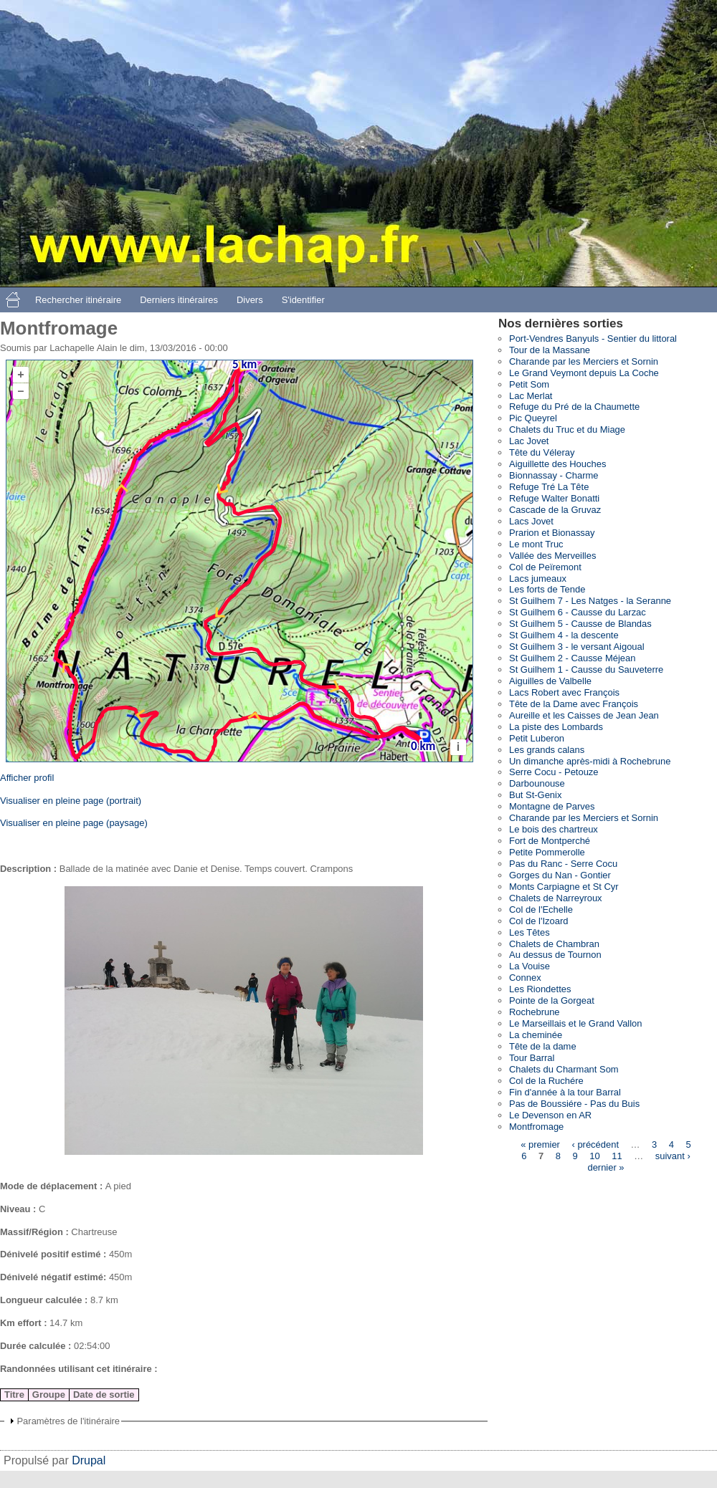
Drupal (88, 1460)
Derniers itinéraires (179, 299)
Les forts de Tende (547, 589)
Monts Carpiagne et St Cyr (564, 886)
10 (594, 1156)
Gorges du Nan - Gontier (560, 875)
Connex (525, 977)
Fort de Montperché (549, 840)
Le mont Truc (536, 544)
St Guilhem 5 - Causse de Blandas (580, 623)
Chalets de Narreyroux (555, 898)
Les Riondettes (540, 989)
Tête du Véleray (541, 452)
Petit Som (529, 384)
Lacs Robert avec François (564, 692)
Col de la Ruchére (546, 1080)
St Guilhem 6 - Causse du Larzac (577, 612)
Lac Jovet (529, 441)
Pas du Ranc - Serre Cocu (563, 863)
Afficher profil (27, 777)
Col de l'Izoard (538, 921)
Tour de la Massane (549, 350)
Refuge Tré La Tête (549, 486)
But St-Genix (535, 794)
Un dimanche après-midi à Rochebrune (589, 761)
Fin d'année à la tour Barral (565, 1092)
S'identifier (303, 299)
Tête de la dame (542, 1046)
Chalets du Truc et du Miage (567, 429)
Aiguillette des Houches (557, 464)
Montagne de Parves (552, 806)
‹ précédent (595, 1144)
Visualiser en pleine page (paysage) (74, 822)
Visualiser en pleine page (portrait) (70, 800)
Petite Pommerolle (547, 852)
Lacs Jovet (531, 521)
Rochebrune (534, 1012)
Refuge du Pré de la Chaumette (574, 406)
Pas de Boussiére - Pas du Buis (574, 1103)
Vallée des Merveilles (552, 555)
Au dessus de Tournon (555, 954)
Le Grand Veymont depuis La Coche (584, 373)
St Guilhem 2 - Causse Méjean (572, 658)
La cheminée (535, 1034)
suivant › (672, 1156)
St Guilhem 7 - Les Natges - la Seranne (590, 600)
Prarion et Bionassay (552, 532)
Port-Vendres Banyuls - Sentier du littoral (593, 338)
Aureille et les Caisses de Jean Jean (584, 715)
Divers (250, 299)
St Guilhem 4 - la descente (564, 635)
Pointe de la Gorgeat (551, 1000)
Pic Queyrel (533, 418)
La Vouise (529, 966)
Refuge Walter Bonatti (554, 498)
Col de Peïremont (545, 567)
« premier (540, 1144)
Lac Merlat (530, 395)
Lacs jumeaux (537, 578)
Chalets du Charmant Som (564, 1069)
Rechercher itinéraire (78, 299)
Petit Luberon (536, 738)
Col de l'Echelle (541, 909)
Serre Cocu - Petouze (554, 772)
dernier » (605, 1167)
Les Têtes (529, 932)
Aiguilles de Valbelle (550, 681)
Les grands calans (546, 749)
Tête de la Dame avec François (573, 704)
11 (617, 1156)
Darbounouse (537, 783)
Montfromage (536, 1126)
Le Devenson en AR (550, 1115)
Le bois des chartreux (553, 829)
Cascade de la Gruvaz (555, 509)
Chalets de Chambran (554, 944)
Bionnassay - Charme (554, 475)
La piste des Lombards (556, 726)
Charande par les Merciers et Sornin (583, 361)
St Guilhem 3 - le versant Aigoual (577, 646)
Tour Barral (531, 1057)
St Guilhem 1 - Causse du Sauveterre (586, 669)
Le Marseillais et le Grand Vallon (575, 1023)
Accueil (13, 299)
